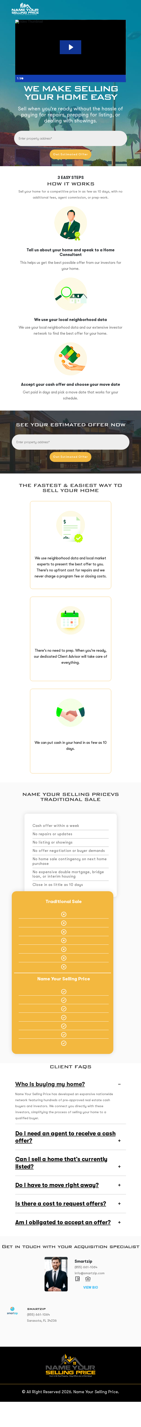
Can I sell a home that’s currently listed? (61, 1186)
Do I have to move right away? (57, 1209)
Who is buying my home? (50, 1107)
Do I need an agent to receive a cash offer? (65, 1160)
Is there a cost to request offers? (60, 1228)
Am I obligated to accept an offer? (63, 1247)
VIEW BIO (90, 1313)
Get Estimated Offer (70, 154)
